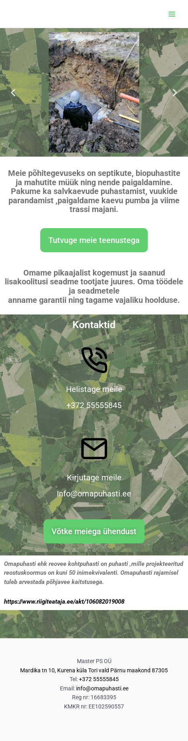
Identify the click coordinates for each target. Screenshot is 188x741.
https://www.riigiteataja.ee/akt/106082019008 (64, 601)
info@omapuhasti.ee (102, 688)
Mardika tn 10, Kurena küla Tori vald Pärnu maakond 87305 (94, 670)
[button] (13, 93)
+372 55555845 (99, 679)
